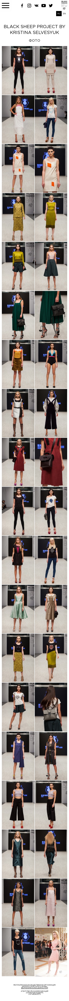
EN (64, 13)
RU (58, 13)
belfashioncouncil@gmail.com (34, 988)
